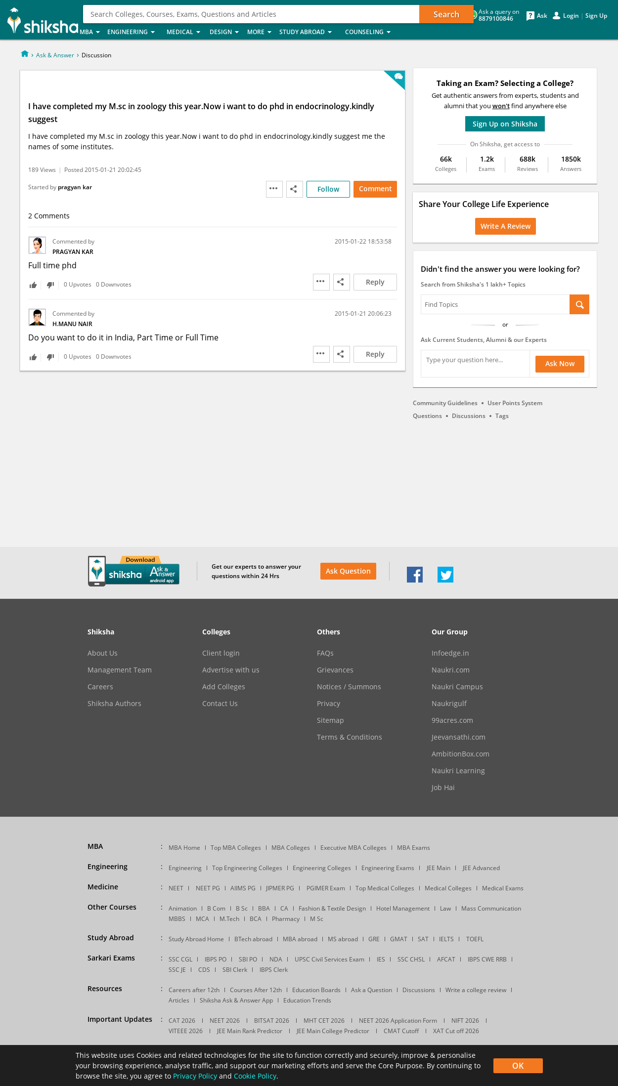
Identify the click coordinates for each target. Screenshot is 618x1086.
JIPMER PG (280, 888)
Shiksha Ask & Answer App (236, 1000)
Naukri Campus (457, 686)
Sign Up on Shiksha (505, 123)
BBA (264, 908)
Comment (375, 188)
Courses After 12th (256, 990)
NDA (275, 959)
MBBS (177, 919)
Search (446, 14)
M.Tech (229, 919)
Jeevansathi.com (459, 737)
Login (571, 15)
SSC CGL (180, 959)
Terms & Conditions (349, 737)
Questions (427, 416)
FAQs (325, 653)
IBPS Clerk (274, 969)
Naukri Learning (458, 770)
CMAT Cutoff (401, 1031)
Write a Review (505, 226)
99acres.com (452, 720)
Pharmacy (286, 919)
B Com (216, 908)
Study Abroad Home (196, 939)
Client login (221, 653)
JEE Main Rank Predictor (249, 1031)
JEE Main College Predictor (333, 1031)
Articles (179, 1000)
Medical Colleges (448, 888)
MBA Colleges (290, 847)
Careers (100, 686)
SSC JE (177, 969)
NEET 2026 (225, 1020)
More (260, 32)
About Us (103, 653)
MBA (90, 32)
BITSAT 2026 (271, 1020)
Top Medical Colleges (384, 888)
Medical (185, 32)
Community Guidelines (445, 403)
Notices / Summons (349, 686)
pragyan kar (75, 187)
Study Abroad (309, 32)
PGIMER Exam (326, 888)
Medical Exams (503, 888)
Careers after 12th (194, 990)
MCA (202, 919)
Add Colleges (223, 686)
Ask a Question (371, 990)
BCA (256, 919)
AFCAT (446, 959)
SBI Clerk (234, 969)
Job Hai (443, 787)
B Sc (242, 908)
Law (445, 908)
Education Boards (316, 990)
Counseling (371, 32)
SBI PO (248, 959)
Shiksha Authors (114, 703)
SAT (423, 939)
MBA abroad (300, 939)
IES (381, 959)
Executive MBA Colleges (353, 847)
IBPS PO (215, 959)
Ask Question (348, 571)
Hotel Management (403, 908)
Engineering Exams (387, 868)
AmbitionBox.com (460, 754)
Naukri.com (451, 670)
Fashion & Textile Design (332, 908)
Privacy (328, 703)
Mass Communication (491, 908)
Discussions (469, 416)
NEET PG (208, 888)
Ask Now (559, 363)
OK (518, 1065)
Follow (328, 189)
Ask (542, 15)
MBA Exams (413, 847)
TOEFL (475, 939)
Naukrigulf (449, 703)
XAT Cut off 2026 (456, 1031)
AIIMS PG (243, 888)
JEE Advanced (481, 868)
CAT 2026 (182, 1020)
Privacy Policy (195, 1076)
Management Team (120, 670)
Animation (183, 908)
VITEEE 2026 (186, 1031)
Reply (375, 282)
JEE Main (438, 868)
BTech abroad (253, 939)
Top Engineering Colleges (247, 868)
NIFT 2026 (465, 1020)
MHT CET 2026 (324, 1020)
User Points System (514, 403)
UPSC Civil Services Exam (329, 959)
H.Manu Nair (72, 324)
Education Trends (307, 1000)
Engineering (134, 32)
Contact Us (220, 703)
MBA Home (184, 847)
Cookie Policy (255, 1076)
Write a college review (475, 990)
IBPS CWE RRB (487, 959)
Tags (502, 416)
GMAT (398, 939)
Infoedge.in (450, 653)
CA (284, 908)
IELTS (446, 939)
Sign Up (596, 15)
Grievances (335, 670)
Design (225, 32)
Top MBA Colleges (236, 847)
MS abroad (343, 939)
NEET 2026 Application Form (398, 1020)
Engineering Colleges (322, 868)
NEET (176, 888)
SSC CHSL (411, 959)
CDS (204, 969)
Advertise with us (231, 670)
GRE (374, 939)
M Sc (316, 919)
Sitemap (330, 720)
